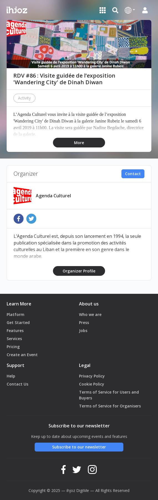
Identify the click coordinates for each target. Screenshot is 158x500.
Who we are (90, 314)
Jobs (83, 330)
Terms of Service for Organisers (110, 406)
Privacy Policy (92, 376)
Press (84, 322)
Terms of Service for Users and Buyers (109, 394)
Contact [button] (133, 173)
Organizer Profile (79, 271)
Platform (15, 314)
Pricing (13, 346)
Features (15, 330)
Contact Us (17, 384)
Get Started (18, 322)
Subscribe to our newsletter (79, 447)
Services (14, 338)
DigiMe (82, 490)
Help (11, 376)
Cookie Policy (91, 384)
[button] (129, 10)
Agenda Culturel (53, 196)
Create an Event (22, 354)
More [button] (79, 142)
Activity (24, 98)
